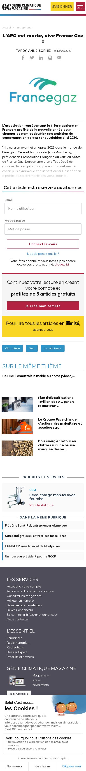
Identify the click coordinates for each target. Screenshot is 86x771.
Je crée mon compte (43, 306)
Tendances (14, 638)
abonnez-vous (43, 330)
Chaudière (12, 348)
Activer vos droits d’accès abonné (30, 591)
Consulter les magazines (24, 596)
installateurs (53, 348)
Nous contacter (17, 619)
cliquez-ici (62, 264)
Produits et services (20, 657)
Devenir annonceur (20, 610)
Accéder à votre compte (24, 586)
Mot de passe (15, 220)
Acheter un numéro (20, 600)
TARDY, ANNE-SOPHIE (33, 51)
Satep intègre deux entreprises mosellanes (35, 536)
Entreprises (23, 27)
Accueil (7, 27)
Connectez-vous (43, 244)
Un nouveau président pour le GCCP (30, 556)
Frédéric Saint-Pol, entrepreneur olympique (36, 525)
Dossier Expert (17, 652)
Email (9, 200)
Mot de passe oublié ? (43, 253)
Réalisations (15, 647)
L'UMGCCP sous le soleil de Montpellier (32, 546)
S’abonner (62, 6)
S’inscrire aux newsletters (24, 605)
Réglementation (18, 643)
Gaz (32, 348)
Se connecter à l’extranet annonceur (32, 615)
